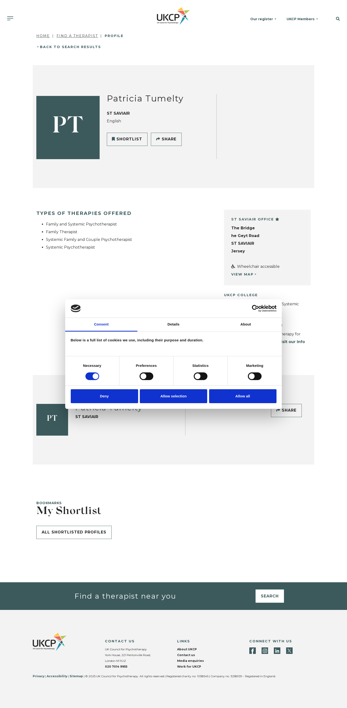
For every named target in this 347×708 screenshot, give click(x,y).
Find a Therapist (77, 36)
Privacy (39, 676)
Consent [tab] (101, 324)
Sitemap (76, 676)
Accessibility (57, 676)
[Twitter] (289, 650)
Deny (104, 396)
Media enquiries (190, 661)
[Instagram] (265, 650)
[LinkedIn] (277, 650)
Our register (262, 19)
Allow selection (173, 396)
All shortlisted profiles (74, 532)
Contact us (186, 655)
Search (270, 596)
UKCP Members (301, 19)
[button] (335, 19)
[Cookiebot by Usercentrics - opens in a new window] (255, 308)
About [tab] (245, 324)
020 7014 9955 (116, 666)
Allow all (242, 396)
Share (166, 139)
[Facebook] (252, 650)
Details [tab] (173, 324)
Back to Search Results (70, 47)
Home (43, 36)
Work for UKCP (189, 666)
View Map (242, 274)
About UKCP (187, 649)
